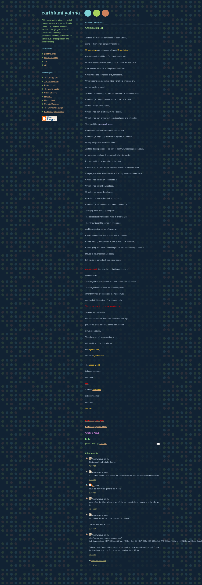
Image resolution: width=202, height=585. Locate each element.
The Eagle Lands (51, 89)
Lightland (48, 96)
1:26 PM (92, 529)
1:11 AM (103, 443)
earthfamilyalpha (61, 13)
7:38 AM (92, 479)
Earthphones (49, 85)
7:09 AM (92, 554)
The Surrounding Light (53, 108)
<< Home (93, 565)
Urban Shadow (50, 93)
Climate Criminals (51, 104)
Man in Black (49, 100)
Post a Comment (98, 560)
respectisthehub (51, 57)
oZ (45, 65)
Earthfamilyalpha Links (54, 112)
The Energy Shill (51, 78)
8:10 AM (92, 493)
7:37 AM (92, 466)
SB (45, 61)
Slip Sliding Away (51, 81)
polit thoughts (50, 54)
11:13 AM (93, 509)
